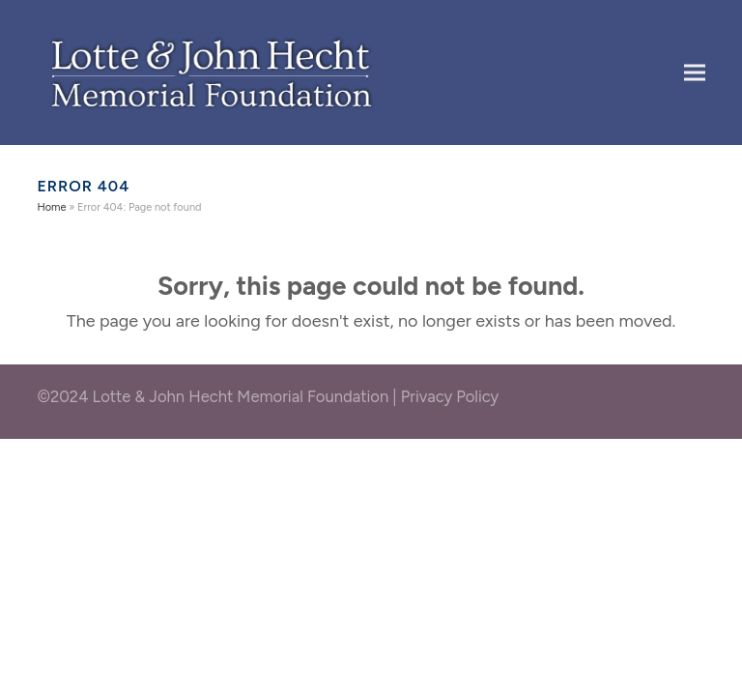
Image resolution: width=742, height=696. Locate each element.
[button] (694, 72)
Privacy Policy (450, 396)
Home (51, 207)
